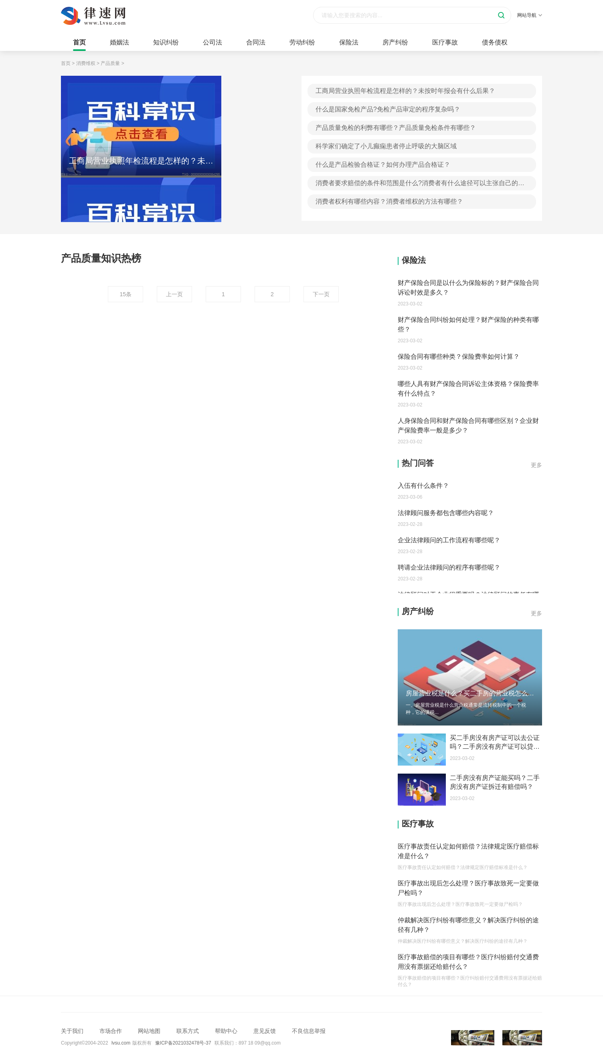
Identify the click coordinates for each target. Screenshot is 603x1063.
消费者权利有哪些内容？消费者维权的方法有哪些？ (389, 201)
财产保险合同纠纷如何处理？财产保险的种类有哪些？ (468, 324)
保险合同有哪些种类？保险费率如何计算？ (459, 356)
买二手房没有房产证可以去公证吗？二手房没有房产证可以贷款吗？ (495, 742)
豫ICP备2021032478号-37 (183, 1043)
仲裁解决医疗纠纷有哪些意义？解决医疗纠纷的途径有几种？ (468, 925)
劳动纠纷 (302, 42)
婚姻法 (119, 42)
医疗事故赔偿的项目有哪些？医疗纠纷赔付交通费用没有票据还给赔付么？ (468, 962)
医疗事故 (445, 42)
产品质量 (110, 63)
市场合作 (110, 1031)
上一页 (174, 294)
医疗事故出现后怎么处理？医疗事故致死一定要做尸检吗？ (468, 888)
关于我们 (72, 1031)
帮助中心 (226, 1031)
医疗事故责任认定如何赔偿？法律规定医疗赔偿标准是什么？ (468, 851)
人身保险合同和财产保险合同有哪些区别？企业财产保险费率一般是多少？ (468, 425)
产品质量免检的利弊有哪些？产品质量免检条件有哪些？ (396, 127)
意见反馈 (264, 1031)
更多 (536, 465)
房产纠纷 (395, 42)
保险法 (348, 42)
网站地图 (149, 1031)
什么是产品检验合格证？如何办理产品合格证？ (383, 164)
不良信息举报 (309, 1031)
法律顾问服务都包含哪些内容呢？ (446, 512)
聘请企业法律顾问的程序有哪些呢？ (449, 567)
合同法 (255, 42)
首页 (79, 42)
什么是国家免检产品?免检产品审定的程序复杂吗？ (388, 109)
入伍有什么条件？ (423, 485)
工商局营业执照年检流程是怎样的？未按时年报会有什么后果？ (405, 90)
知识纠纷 (166, 42)
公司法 (212, 42)
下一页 (321, 294)
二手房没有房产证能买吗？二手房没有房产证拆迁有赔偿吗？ (495, 782)
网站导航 (529, 15)
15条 (125, 294)
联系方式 (187, 1031)
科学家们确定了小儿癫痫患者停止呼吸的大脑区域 (386, 146)
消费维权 (85, 63)
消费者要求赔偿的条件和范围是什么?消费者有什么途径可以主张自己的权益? (420, 185)
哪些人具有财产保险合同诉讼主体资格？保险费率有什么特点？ (468, 388)
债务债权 (495, 42)
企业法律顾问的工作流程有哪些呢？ (449, 540)
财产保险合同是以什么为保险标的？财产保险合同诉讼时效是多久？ (468, 287)
